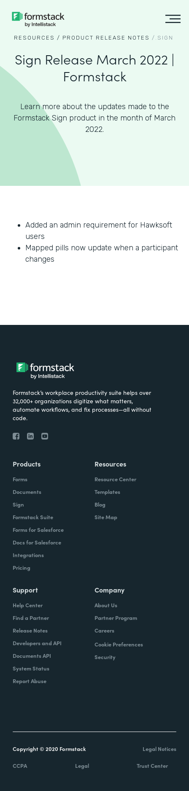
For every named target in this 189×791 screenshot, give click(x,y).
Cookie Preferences (118, 644)
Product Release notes (106, 38)
